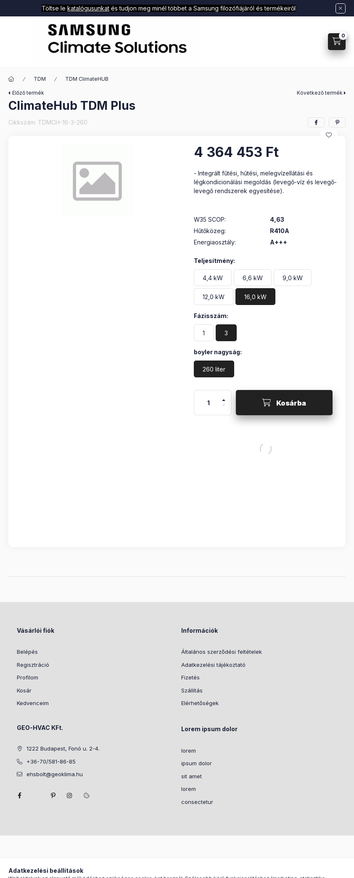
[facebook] (316, 122)
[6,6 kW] (253, 277)
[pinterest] (337, 122)
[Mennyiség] (208, 402)
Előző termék (28, 93)
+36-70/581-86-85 (51, 761)
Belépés (27, 651)
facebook (19, 795)
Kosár (24, 690)
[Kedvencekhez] (328, 135)
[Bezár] (341, 8)
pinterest (53, 795)
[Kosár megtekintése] (337, 41)
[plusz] (223, 396)
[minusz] (223, 409)
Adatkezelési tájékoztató (213, 664)
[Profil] (309, 41)
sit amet (191, 776)
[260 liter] (214, 369)
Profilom (27, 677)
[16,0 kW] (255, 296)
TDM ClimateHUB (86, 79)
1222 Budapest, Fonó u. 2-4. (63, 748)
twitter (36, 795)
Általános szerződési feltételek (221, 651)
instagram (69, 795)
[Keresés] (288, 41)
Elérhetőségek (200, 703)
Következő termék (320, 93)
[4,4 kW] (213, 277)
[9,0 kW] (293, 277)
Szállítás (192, 690)
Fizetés (190, 677)
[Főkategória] (11, 79)
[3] (226, 332)
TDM (40, 79)
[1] (204, 332)
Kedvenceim (33, 703)
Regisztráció (33, 664)
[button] (97, 180)
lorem (188, 750)
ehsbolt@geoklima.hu (54, 774)
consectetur (197, 801)
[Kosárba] (284, 402)
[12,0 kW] (213, 296)
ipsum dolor (196, 763)
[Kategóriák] (16, 42)
